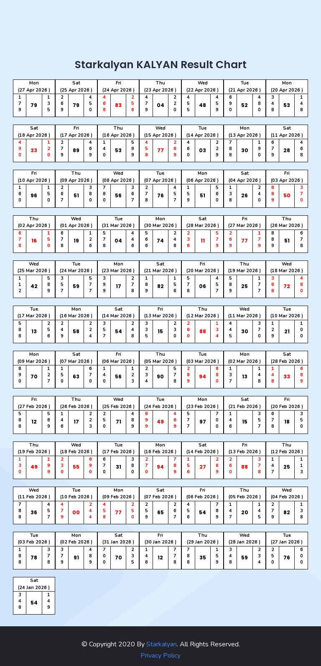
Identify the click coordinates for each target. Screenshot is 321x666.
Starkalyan (161, 644)
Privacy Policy (160, 655)
